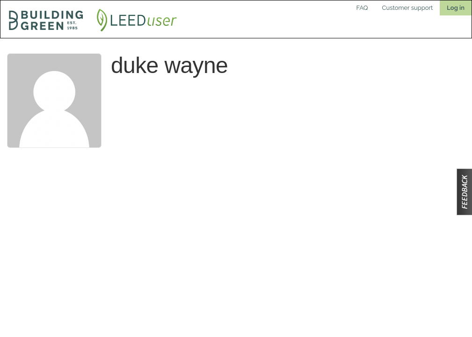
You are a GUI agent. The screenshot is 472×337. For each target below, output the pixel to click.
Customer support (407, 7)
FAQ (362, 7)
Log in (456, 7)
